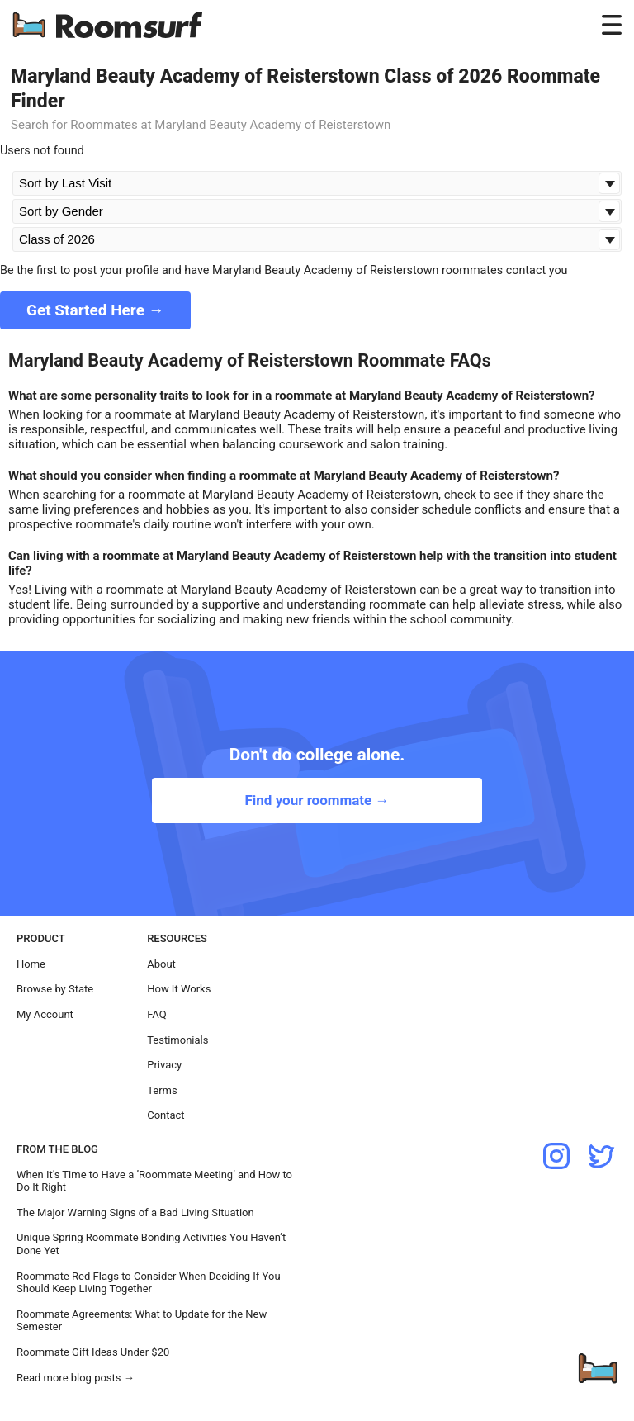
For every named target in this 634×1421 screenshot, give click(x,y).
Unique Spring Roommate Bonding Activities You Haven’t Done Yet (151, 1244)
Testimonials (177, 1040)
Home (31, 964)
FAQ (156, 1014)
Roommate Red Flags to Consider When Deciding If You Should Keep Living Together (149, 1282)
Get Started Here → (95, 310)
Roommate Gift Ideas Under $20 (93, 1352)
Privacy (164, 1065)
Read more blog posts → (76, 1377)
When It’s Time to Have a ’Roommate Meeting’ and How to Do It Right (154, 1181)
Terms (162, 1090)
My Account (45, 1014)
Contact (165, 1115)
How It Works (179, 989)
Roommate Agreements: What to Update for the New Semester (142, 1320)
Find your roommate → (316, 800)
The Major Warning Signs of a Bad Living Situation (135, 1212)
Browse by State (55, 989)
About (161, 964)
